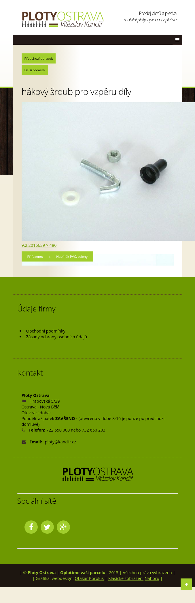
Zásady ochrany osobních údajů (56, 336)
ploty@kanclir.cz (60, 442)
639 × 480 (47, 245)
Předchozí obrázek (38, 58)
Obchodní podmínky (45, 331)
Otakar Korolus (89, 578)
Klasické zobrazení (126, 578)
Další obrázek (34, 70)
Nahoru (152, 578)
